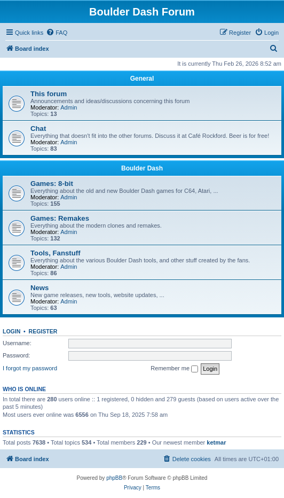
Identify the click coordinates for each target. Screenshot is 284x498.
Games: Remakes (59, 218)
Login (11, 331)
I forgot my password (30, 368)
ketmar (216, 442)
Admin (68, 107)
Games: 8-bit (51, 184)
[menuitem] (56, 32)
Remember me (174, 368)
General (142, 78)
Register (43, 331)
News (39, 288)
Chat (38, 128)
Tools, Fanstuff (55, 253)
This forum (48, 94)
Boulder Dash (142, 168)
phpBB (114, 478)
